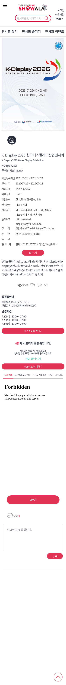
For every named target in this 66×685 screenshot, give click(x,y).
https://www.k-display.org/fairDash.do (28, 221)
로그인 (60, 10)
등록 (55, 556)
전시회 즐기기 (31, 31)
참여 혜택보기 (33, 359)
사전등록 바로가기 (33, 331)
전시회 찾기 (10, 31)
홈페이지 (11, 140)
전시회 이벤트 (54, 31)
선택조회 (47, 18)
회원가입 (59, 14)
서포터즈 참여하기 (33, 366)
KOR (58, 18)
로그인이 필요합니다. (19, 529)
